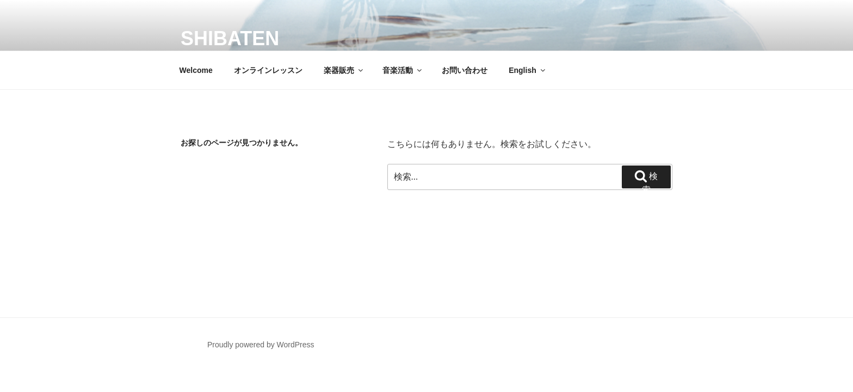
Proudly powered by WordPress (260, 344)
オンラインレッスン (268, 70)
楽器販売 (344, 70)
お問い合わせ (464, 70)
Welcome (196, 70)
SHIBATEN (230, 38)
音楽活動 (402, 70)
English (528, 70)
